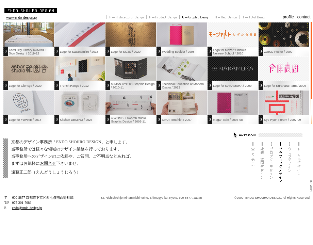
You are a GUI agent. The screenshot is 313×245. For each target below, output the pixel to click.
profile (288, 17)
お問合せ (48, 163)
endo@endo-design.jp (27, 208)
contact (304, 17)
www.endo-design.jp (21, 17)
